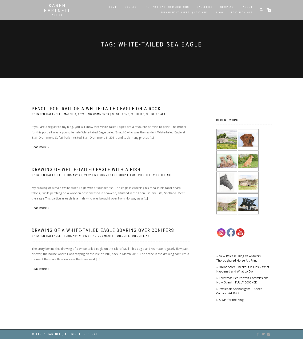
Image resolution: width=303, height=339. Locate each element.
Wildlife (137, 114)
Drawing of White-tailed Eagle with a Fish (86, 169)
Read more (39, 147)
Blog (219, 12)
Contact (131, 7)
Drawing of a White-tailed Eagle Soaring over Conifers (103, 230)
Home (112, 7)
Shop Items (120, 114)
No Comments (98, 114)
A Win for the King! (231, 300)
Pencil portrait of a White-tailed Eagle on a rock (96, 108)
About (248, 7)
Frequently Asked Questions (184, 12)
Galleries (205, 7)
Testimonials (242, 12)
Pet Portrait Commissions (167, 7)
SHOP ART (227, 7)
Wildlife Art (156, 114)
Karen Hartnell (57, 8)
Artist (57, 14)
